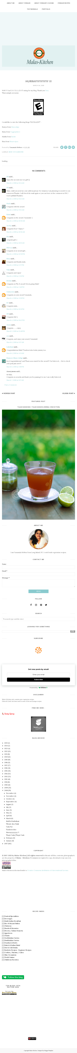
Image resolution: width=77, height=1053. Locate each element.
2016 (5, 768)
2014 (5, 774)
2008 (6, 790)
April (7, 816)
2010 (5, 785)
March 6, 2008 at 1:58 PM (15, 367)
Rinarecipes (14, 141)
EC (8, 303)
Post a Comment (11, 385)
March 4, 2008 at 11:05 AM (15, 243)
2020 (6, 757)
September (10, 802)
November (10, 796)
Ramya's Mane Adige (15, 358)
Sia (8, 237)
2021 (5, 754)
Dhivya (9, 248)
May (7, 813)
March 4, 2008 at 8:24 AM (15, 183)
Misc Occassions (16, 152)
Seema (9, 281)
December (10, 793)
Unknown (10, 292)
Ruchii (13, 137)
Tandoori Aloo (11, 830)
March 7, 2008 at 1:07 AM (15, 380)
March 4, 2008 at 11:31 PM (15, 309)
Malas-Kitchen (33, 1050)
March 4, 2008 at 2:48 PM (15, 287)
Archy (9, 226)
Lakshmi (10, 347)
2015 (5, 771)
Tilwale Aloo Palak (12, 824)
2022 (6, 751)
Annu (9, 325)
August (8, 804)
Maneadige (15, 127)
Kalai (9, 214)
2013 (5, 776)
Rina (8, 259)
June (7, 810)
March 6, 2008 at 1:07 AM (15, 342)
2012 (5, 779)
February (9, 838)
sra (8, 336)
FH (8, 177)
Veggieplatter (15, 132)
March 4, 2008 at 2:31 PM (15, 276)
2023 (6, 748)
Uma (46, 90)
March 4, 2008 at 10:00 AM (16, 221)
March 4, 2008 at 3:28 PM (15, 298)
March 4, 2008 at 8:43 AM (15, 199)
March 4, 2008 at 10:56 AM (16, 232)
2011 (5, 782)
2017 (5, 765)
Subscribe (38, 680)
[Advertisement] (38, 26)
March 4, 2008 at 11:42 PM (15, 320)
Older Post (67, 393)
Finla (9, 204)
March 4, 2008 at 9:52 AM (15, 210)
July (7, 807)
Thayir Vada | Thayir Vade (15, 835)
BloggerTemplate (48, 1050)
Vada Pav (9, 827)
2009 (6, 788)
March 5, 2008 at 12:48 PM (16, 331)
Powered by (38, 687)
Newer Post (9, 393)
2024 (6, 746)
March (8, 818)
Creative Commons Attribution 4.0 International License (47, 870)
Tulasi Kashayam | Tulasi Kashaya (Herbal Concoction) (38, 407)
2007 (6, 844)
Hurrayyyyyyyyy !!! (12, 832)
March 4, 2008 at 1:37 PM (15, 265)
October (9, 799)
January (9, 841)
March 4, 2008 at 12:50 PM (16, 254)
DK (8, 314)
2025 (6, 743)
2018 (5, 762)
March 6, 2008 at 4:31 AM (15, 353)
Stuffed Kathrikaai (12, 821)
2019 (5, 760)
